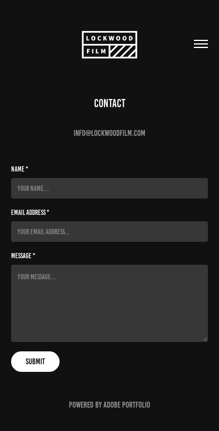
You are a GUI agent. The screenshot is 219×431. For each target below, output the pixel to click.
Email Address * (30, 212)
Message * (23, 255)
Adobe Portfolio (126, 405)
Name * (19, 169)
